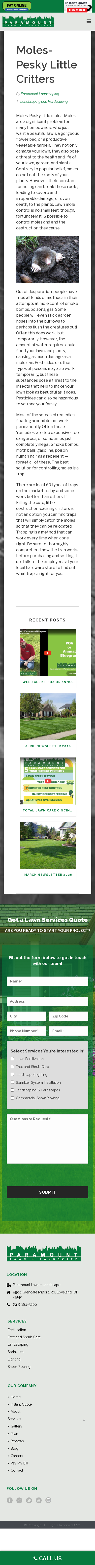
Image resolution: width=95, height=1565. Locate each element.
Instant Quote (20, 1404)
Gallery (15, 1426)
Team (13, 1434)
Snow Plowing (19, 1367)
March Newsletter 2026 (48, 875)
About (14, 1411)
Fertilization (17, 1330)
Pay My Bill (18, 1463)
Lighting (14, 1359)
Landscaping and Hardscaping (44, 101)
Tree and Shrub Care (24, 1337)
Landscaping (18, 1344)
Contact (15, 1470)
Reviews (16, 1441)
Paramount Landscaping (40, 94)
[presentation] (44, 1174)
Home (14, 1397)
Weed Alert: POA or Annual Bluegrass (49, 682)
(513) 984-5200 (25, 1305)
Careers (15, 1456)
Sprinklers (16, 1352)
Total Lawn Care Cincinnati (49, 810)
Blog (13, 1448)
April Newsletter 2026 (48, 746)
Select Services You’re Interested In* (47, 1051)
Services (14, 1419)
